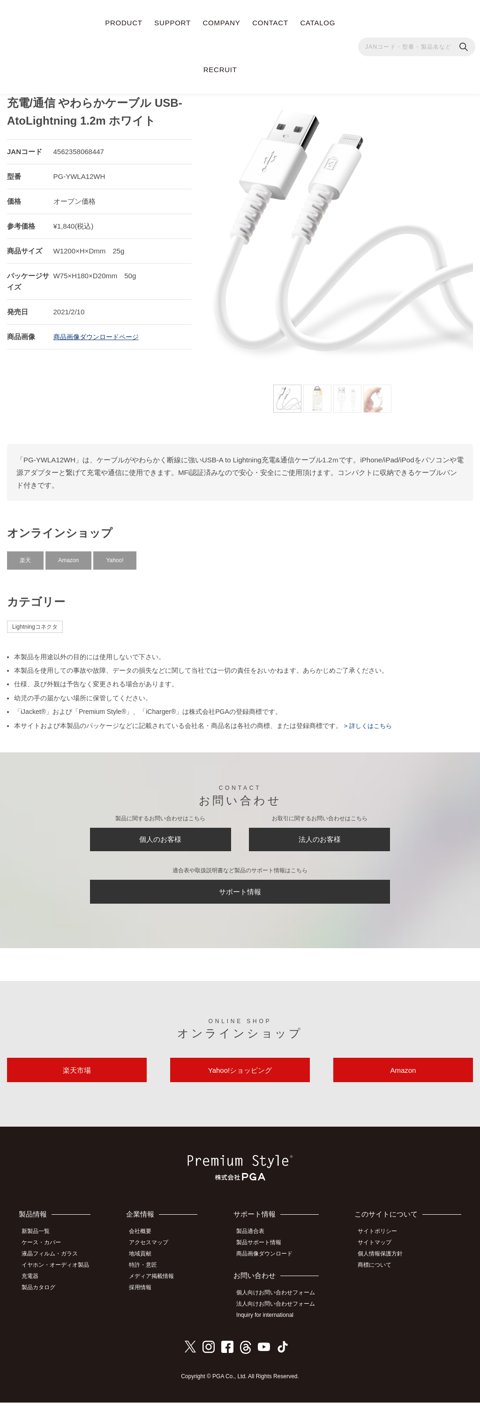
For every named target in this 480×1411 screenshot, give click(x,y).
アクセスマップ (154, 1255)
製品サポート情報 (263, 1255)
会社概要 (146, 1244)
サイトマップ (379, 1255)
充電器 (34, 1286)
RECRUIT (220, 70)
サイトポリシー (381, 1244)
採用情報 (146, 1296)
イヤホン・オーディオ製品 (59, 1276)
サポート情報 (240, 895)
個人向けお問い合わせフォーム (280, 1303)
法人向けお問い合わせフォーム (280, 1314)
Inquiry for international (270, 1324)
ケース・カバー (45, 1255)
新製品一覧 (40, 1244)
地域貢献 (146, 1265)
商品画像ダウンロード (269, 1265)
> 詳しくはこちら (369, 721)
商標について (379, 1276)
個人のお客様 (160, 837)
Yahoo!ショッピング (240, 1080)
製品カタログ (43, 1296)
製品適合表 (255, 1244)
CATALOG (317, 23)
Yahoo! (114, 555)
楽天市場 (77, 1080)
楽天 (25, 555)
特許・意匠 (149, 1276)
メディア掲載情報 (157, 1286)
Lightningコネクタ (35, 622)
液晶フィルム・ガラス (54, 1265)
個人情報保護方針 (384, 1265)
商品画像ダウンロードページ (99, 332)
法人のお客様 (319, 837)
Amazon (68, 555)
